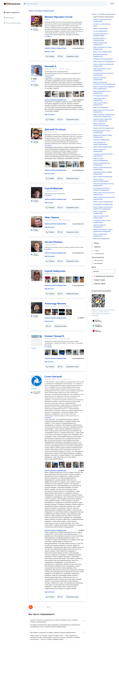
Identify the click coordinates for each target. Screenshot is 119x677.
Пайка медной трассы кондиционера (100, 104)
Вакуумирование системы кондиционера (101, 131)
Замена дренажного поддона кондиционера (102, 173)
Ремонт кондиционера (100, 28)
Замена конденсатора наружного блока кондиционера (104, 87)
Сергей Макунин (54, 188)
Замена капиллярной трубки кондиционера (102, 136)
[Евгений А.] (36, 70)
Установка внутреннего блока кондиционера (102, 155)
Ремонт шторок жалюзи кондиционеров (101, 180)
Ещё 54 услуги (50, 227)
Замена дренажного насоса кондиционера (102, 69)
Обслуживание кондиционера (103, 204)
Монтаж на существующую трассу (102, 25)
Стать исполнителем (12, 23)
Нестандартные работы (101, 95)
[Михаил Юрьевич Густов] (36, 21)
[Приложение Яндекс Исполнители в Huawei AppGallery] (97, 331)
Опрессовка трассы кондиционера (99, 99)
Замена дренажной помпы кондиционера (101, 92)
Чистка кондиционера (100, 31)
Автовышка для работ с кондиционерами (101, 34)
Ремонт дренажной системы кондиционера (102, 48)
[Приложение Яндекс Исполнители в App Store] (97, 321)
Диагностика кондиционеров (102, 52)
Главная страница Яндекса (5, 3)
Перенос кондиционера (100, 107)
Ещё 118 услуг (50, 592)
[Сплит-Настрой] (36, 381)
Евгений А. (51, 66)
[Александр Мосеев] (36, 308)
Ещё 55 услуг (49, 288)
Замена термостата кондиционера (99, 150)
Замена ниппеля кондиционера (103, 128)
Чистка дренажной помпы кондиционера (100, 143)
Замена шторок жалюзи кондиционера (100, 159)
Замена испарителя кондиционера (99, 226)
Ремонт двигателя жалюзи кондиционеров (101, 124)
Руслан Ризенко (53, 242)
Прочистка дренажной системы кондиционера (103, 184)
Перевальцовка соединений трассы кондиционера (102, 120)
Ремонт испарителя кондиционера (99, 212)
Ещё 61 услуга (50, 114)
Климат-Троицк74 (54, 336)
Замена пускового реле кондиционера (100, 217)
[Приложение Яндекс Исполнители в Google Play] (97, 326)
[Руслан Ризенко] (36, 246)
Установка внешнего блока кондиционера (102, 221)
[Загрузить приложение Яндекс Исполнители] (103, 300)
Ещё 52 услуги (50, 51)
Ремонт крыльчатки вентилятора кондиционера (103, 193)
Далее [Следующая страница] (49, 607)
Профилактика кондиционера (103, 59)
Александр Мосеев (55, 303)
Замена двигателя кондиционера (104, 61)
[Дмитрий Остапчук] (36, 133)
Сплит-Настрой (53, 376)
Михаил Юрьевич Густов (58, 17)
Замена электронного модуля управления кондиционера (102, 230)
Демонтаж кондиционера (101, 238)
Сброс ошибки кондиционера (102, 176)
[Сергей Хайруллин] (36, 275)
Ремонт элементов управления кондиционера (103, 65)
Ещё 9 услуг (49, 202)
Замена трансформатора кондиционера (101, 164)
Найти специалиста (12, 12)
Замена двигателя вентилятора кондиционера (103, 111)
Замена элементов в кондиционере (100, 78)
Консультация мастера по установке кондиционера (101, 189)
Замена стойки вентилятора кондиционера (102, 20)
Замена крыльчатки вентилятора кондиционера (104, 198)
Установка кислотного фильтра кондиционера (103, 74)
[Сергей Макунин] (36, 192)
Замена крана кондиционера (102, 147)
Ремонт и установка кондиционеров (103, 14)
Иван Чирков (52, 217)
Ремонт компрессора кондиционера (100, 235)
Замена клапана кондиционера (55, 48)
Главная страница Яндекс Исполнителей (12, 3)
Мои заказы (9, 18)
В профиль (48, 36)
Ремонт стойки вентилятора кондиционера (102, 168)
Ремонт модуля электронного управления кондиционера (102, 208)
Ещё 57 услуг (49, 321)
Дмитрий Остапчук (55, 129)
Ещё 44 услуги (50, 173)
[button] (50, 56)
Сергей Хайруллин (55, 271)
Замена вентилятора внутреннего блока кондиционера (104, 83)
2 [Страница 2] (34, 607)
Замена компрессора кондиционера (100, 43)
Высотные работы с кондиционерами (99, 39)
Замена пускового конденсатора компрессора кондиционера (103, 115)
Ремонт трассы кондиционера (103, 201)
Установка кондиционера (101, 139)
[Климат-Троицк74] (36, 340)
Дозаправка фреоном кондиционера (100, 55)
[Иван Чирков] (36, 221)
